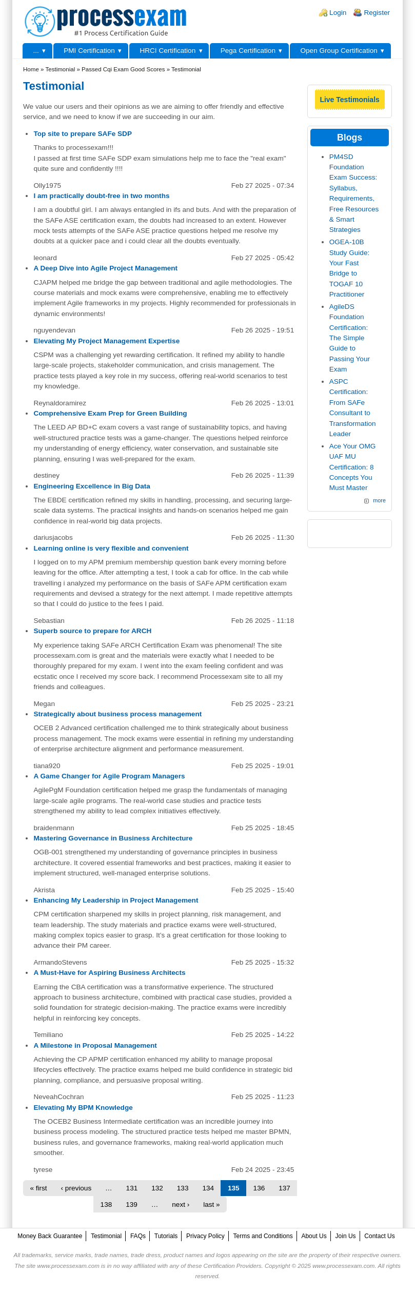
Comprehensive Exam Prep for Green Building (110, 413)
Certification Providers (233, 1266)
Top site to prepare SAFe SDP (82, 134)
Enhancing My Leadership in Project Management (115, 900)
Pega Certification (248, 50)
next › (180, 1204)
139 (131, 1204)
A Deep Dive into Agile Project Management (105, 268)
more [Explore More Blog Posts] (379, 500)
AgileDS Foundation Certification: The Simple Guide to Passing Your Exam (349, 338)
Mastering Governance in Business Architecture (112, 838)
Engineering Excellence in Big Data (91, 486)
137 (284, 1188)
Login (337, 12)
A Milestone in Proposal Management (94, 1045)
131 (132, 1188)
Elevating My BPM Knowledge (82, 1107)
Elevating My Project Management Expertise (106, 341)
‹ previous (76, 1188)
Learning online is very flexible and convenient (110, 548)
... (35, 50)
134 (208, 1188)
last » (211, 1204)
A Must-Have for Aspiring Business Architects (109, 972)
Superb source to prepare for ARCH (92, 631)
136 (259, 1188)
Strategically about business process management (117, 714)
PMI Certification (89, 50)
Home (31, 69)
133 (183, 1188)
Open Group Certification (338, 50)
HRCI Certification (167, 50)
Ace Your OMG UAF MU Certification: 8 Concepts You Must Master (352, 467)
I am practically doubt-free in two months (101, 196)
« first (38, 1188)
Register (377, 12)
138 (106, 1204)
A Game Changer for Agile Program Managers (109, 776)
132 (157, 1188)
